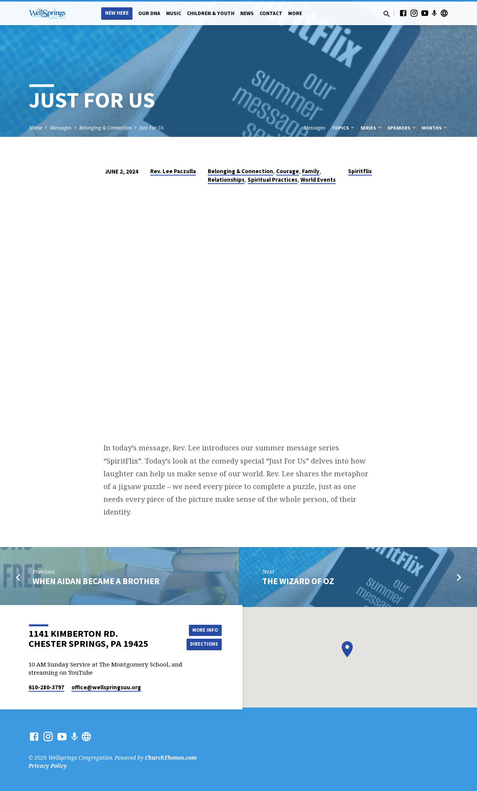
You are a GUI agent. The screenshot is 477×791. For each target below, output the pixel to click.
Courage (287, 171)
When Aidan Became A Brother (96, 581)
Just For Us (151, 127)
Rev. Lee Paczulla (173, 171)
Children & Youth (210, 13)
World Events (318, 179)
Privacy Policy (48, 765)
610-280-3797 (46, 687)
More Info (202, 629)
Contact (271, 13)
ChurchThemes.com (171, 757)
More (295, 13)
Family (310, 171)
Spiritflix (360, 171)
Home (35, 127)
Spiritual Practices (272, 179)
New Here (117, 13)
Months (435, 128)
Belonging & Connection (105, 127)
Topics (343, 128)
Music (173, 13)
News (247, 13)
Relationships (226, 179)
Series (371, 128)
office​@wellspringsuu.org (106, 687)
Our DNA (149, 13)
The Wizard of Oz (298, 581)
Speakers (402, 128)
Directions (202, 644)
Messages (60, 127)
